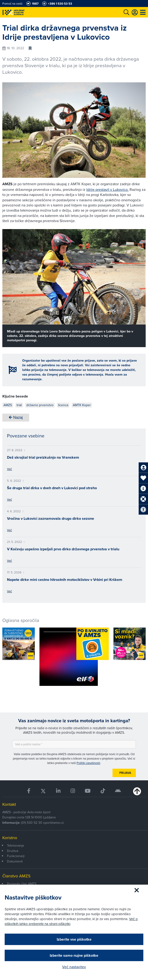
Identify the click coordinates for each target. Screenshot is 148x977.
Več (9, 469)
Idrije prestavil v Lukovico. (107, 189)
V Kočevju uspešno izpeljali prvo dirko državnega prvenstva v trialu (63, 549)
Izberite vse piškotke (74, 939)
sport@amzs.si (53, 822)
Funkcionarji (16, 856)
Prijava (125, 773)
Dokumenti (15, 861)
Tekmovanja (15, 845)
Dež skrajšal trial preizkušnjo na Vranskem (43, 457)
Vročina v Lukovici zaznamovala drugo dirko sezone (50, 518)
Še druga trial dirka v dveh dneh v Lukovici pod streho (52, 488)
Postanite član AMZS (21, 883)
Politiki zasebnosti (88, 763)
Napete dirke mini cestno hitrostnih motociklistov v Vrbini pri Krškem (64, 579)
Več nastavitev (74, 966)
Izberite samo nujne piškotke (74, 955)
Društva (12, 850)
